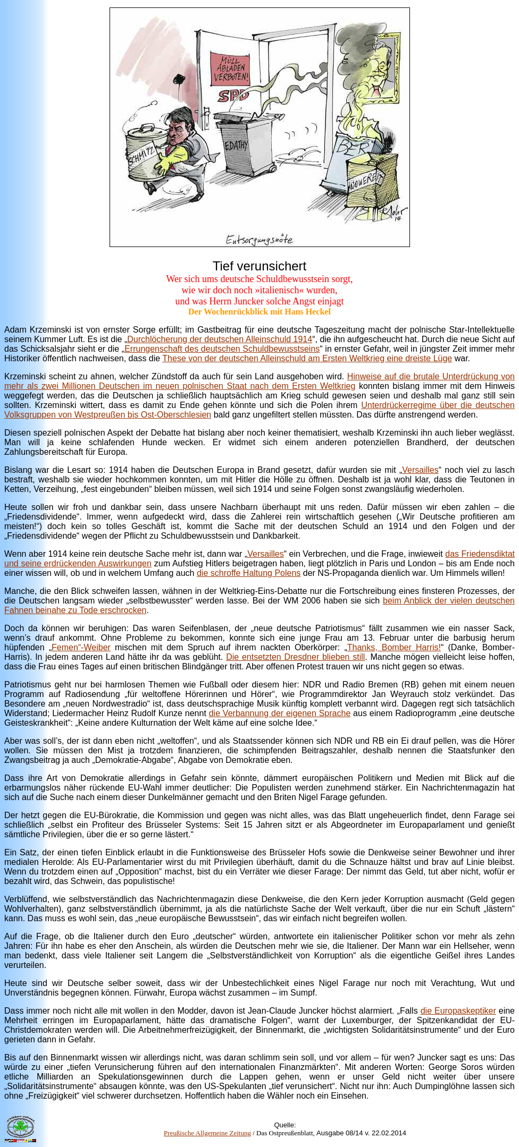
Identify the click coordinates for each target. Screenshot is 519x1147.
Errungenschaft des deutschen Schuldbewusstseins (222, 348)
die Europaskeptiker (458, 1010)
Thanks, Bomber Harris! (394, 647)
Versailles (420, 469)
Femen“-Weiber (81, 647)
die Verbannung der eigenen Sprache (280, 713)
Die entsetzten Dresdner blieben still (295, 656)
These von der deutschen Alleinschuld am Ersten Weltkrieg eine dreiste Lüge (307, 358)
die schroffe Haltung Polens (248, 572)
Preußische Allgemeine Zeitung (207, 1133)
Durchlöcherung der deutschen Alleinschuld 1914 (219, 339)
